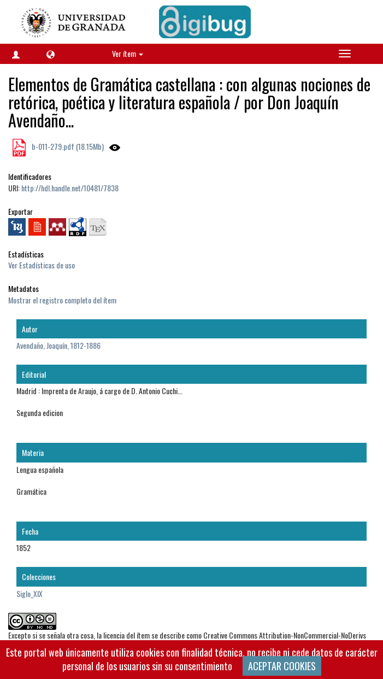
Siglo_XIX (29, 593)
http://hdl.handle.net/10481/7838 (70, 188)
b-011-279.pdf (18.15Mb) (67, 146)
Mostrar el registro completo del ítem (62, 300)
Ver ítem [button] (127, 53)
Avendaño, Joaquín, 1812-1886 (58, 345)
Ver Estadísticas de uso (41, 265)
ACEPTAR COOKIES (282, 666)
